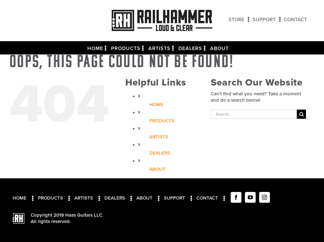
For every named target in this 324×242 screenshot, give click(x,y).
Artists (158, 137)
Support (174, 198)
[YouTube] (250, 197)
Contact (207, 198)
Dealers (159, 153)
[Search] (301, 114)
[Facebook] (236, 197)
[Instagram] (264, 197)
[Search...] (254, 114)
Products (161, 121)
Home (156, 104)
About (157, 169)
